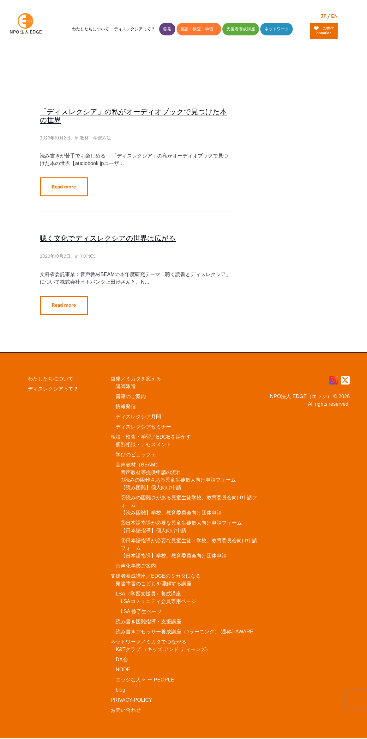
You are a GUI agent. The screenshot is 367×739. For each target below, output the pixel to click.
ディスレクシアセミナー (143, 427)
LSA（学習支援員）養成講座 (148, 594)
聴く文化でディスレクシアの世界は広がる (108, 239)
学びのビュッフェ (136, 455)
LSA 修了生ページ (141, 611)
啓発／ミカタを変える (136, 379)
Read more (64, 187)
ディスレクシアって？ (53, 389)
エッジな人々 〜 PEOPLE (145, 680)
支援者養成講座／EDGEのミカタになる (156, 576)
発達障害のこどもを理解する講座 (153, 584)
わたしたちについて (50, 379)
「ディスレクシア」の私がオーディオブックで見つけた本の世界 (133, 116)
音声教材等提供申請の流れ (151, 472)
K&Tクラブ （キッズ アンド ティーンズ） (163, 649)
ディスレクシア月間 (138, 417)
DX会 (122, 659)
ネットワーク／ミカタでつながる (148, 642)
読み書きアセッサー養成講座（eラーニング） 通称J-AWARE (184, 632)
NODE (123, 670)
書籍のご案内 (131, 396)
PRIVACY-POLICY (131, 700)
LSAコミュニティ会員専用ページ (158, 601)
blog (120, 690)
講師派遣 (126, 386)
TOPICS (88, 256)
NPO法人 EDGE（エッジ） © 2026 (310, 396)
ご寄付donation (324, 30)
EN (334, 16)
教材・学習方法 (95, 138)
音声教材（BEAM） (138, 465)
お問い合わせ (126, 710)
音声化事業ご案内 (136, 566)
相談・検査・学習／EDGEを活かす (150, 437)
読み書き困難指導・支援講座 (148, 622)
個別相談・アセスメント (143, 444)
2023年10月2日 (55, 138)
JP (323, 16)
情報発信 (126, 407)
